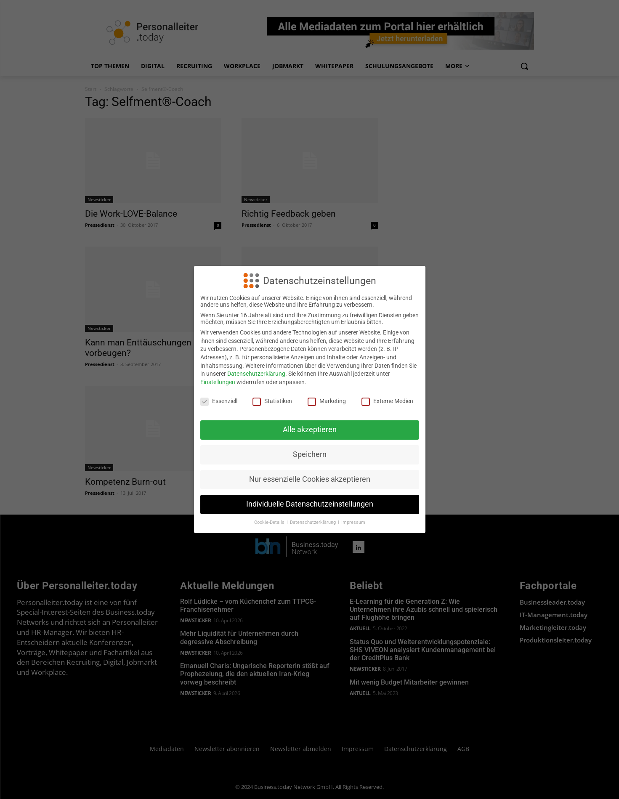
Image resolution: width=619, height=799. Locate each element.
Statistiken (272, 401)
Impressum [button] (353, 522)
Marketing (327, 401)
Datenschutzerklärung (256, 373)
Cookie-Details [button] (270, 522)
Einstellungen (217, 382)
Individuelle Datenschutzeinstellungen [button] (309, 504)
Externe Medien (387, 401)
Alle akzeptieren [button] (310, 429)
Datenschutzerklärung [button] (313, 522)
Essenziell (218, 401)
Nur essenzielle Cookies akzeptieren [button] (309, 479)
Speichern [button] (310, 454)
